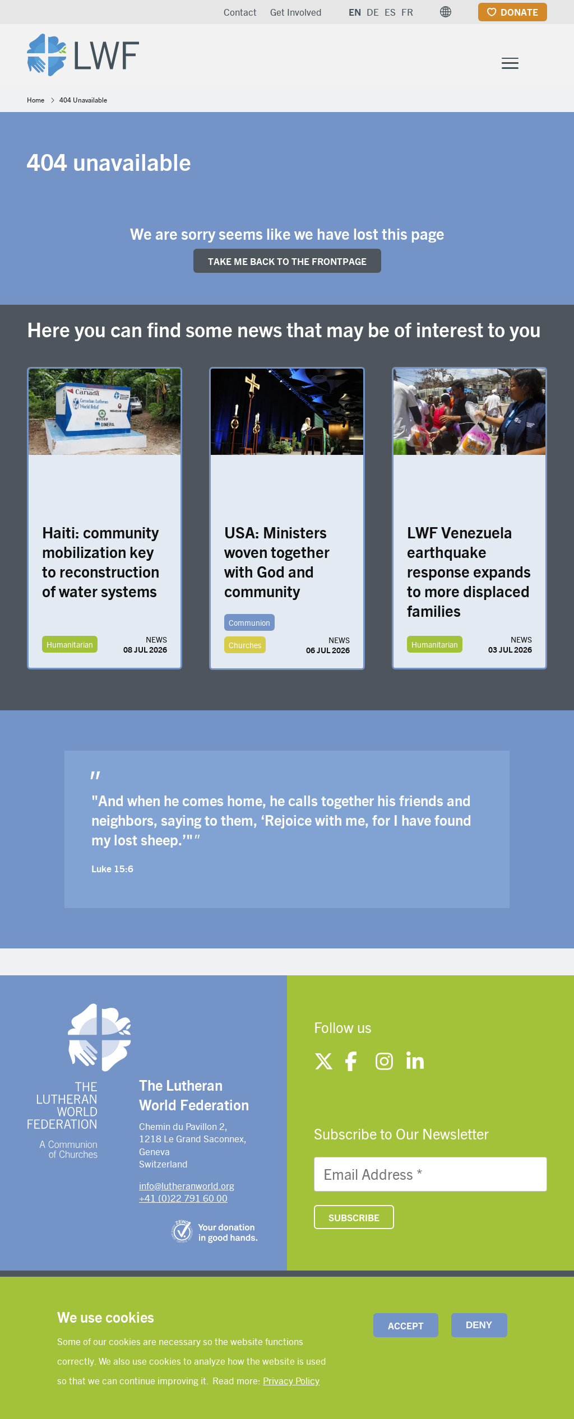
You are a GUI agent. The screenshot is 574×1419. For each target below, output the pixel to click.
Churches (245, 648)
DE (373, 12)
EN (355, 12)
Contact (240, 12)
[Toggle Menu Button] (510, 64)
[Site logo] (86, 53)
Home (35, 101)
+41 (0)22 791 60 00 (183, 1200)
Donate (519, 12)
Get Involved (296, 12)
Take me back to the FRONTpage (287, 263)
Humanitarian (70, 647)
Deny (479, 1325)
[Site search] (539, 65)
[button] (445, 11)
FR (407, 12)
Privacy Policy (291, 1380)
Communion (249, 625)
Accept (406, 1325)
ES (390, 12)
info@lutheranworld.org (186, 1187)
